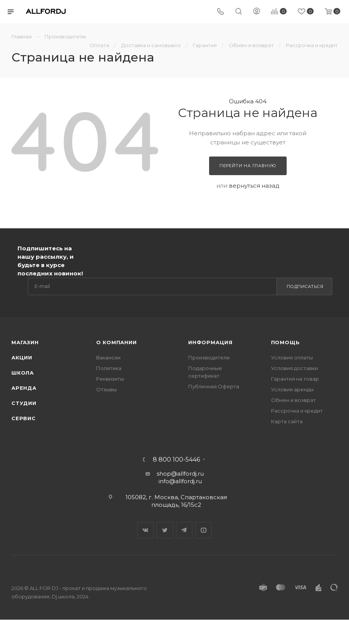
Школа (22, 373)
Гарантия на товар (295, 379)
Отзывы (106, 389)
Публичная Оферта (213, 386)
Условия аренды (292, 389)
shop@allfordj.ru (180, 473)
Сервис (23, 418)
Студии (23, 403)
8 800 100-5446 (176, 460)
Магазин (25, 342)
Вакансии (108, 357)
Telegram (184, 530)
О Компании (116, 342)
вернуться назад (254, 185)
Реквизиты (110, 379)
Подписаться (305, 286)
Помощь (285, 342)
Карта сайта (287, 421)
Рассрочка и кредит (297, 411)
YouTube (203, 530)
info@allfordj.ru (180, 481)
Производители (209, 357)
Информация (210, 342)
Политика (108, 368)
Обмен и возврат (293, 400)
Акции (21, 357)
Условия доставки (294, 368)
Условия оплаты (292, 357)
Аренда (23, 388)
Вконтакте (145, 530)
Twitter (165, 530)
